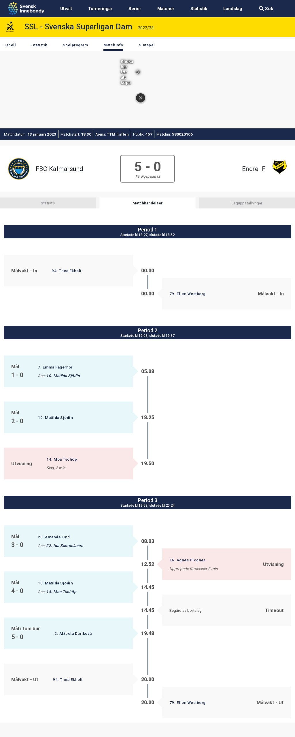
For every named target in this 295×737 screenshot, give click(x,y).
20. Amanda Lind (54, 537)
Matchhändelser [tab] (148, 203)
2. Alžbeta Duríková (73, 633)
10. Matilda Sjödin (63, 375)
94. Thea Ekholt (67, 270)
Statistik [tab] (48, 203)
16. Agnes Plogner (187, 560)
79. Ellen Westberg (187, 293)
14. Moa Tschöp (61, 459)
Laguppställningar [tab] (247, 203)
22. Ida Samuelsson (64, 545)
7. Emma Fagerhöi (55, 367)
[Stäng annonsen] (282, 63)
